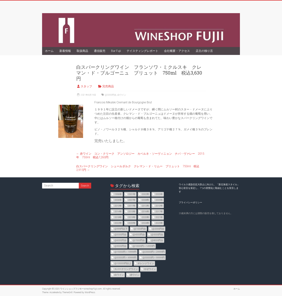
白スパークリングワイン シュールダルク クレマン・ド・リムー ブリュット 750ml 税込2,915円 (137, 168)
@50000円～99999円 (154, 257)
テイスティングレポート (142, 51)
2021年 (159, 217)
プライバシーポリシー (190, 202)
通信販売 (99, 51)
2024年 (145, 223)
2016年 (145, 211)
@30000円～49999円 (125, 257)
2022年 (118, 223)
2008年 (145, 200)
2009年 (159, 200)
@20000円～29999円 (154, 251)
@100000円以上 (122, 263)
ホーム (49, 51)
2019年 (131, 217)
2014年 (118, 211)
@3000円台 (110, 95)
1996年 (118, 194)
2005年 (159, 194)
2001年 (131, 194)
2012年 (145, 205)
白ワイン (121, 95)
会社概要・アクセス (177, 51)
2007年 (131, 200)
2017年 (159, 211)
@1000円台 (140, 228)
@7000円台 (139, 240)
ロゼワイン (150, 269)
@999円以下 (121, 228)
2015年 (131, 211)
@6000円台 (120, 240)
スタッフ (86, 86)
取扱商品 (82, 51)
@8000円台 (157, 240)
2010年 (118, 205)
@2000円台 (158, 228)
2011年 (131, 205)
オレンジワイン (146, 263)
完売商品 (108, 86)
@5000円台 (157, 234)
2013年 (159, 205)
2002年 (145, 194)
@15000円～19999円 (125, 251)
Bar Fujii (116, 51)
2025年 (159, 223)
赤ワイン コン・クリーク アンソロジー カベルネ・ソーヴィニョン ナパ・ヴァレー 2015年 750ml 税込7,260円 (140, 155)
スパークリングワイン (126, 269)
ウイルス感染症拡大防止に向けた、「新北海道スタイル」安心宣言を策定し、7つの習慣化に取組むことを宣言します (209, 188)
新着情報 (65, 51)
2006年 (118, 200)
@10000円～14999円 (144, 246)
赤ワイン (134, 274)
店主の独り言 (204, 51)
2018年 (118, 217)
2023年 (131, 223)
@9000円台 (120, 246)
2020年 (145, 217)
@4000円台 (139, 234)
